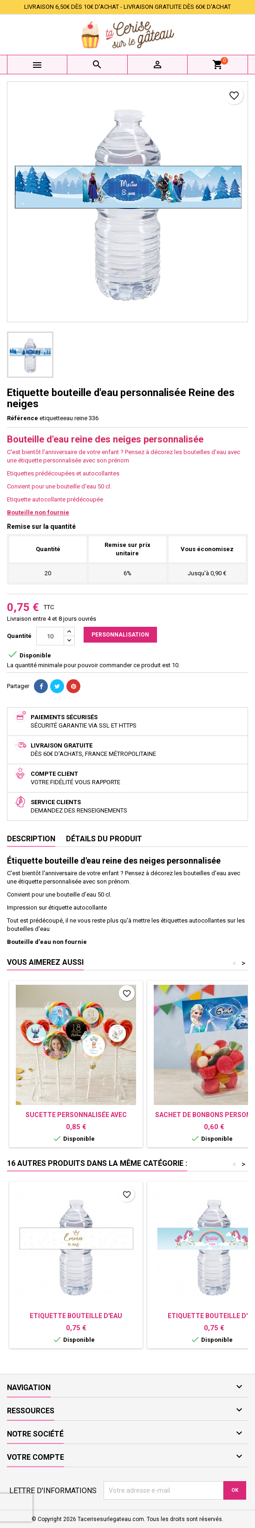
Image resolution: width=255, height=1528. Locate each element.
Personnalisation (120, 634)
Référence (22, 418)
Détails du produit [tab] (104, 838)
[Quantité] (50, 636)
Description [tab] (31, 838)
